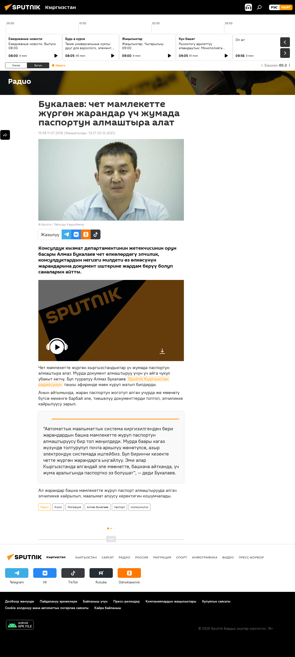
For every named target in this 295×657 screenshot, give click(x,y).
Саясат (108, 557)
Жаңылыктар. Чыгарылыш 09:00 (143, 46)
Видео (228, 557)
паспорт (119, 507)
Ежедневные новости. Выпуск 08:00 (32, 46)
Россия (141, 557)
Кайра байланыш (107, 608)
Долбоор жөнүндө (19, 601)
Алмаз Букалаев (97, 507)
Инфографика (204, 557)
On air (240, 40)
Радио (45, 507)
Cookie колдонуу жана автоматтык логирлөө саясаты (47, 608)
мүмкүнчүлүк (139, 507)
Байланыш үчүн (95, 601)
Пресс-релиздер (126, 601)
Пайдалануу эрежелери (58, 601)
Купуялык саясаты (216, 601)
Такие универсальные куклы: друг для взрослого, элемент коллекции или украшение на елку (88, 50)
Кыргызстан (86, 557)
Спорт (181, 557)
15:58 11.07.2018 (50, 133)
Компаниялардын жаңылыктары (171, 601)
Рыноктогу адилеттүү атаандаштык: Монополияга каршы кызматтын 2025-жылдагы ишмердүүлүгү (200, 50)
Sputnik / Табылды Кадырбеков (62, 224)
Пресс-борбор (251, 557)
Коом (58, 507)
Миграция (74, 507)
